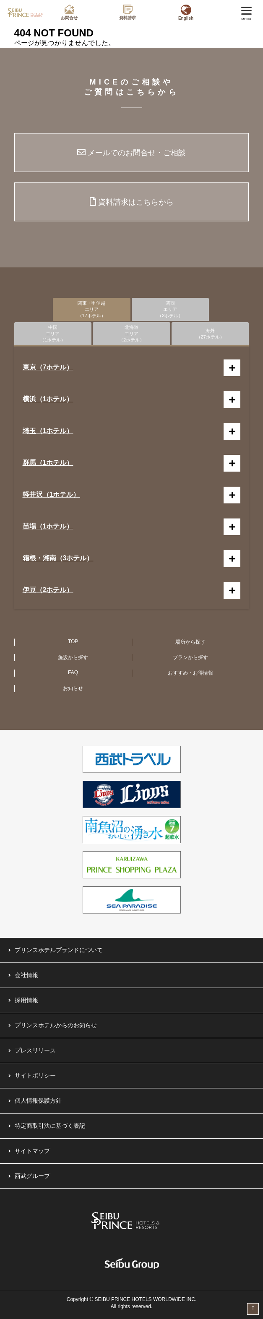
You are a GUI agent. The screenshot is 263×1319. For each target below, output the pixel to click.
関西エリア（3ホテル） (170, 309)
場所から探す (190, 642)
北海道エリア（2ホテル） (131, 333)
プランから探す (190, 657)
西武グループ (32, 1176)
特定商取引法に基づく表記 (50, 1125)
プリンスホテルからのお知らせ (56, 1025)
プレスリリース (35, 1050)
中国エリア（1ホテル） (52, 333)
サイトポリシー (35, 1075)
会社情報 (26, 975)
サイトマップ (32, 1150)
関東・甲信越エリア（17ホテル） (92, 309)
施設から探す (73, 657)
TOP (73, 641)
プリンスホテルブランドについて (59, 950)
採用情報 (26, 1000)
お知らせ (73, 688)
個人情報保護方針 (38, 1100)
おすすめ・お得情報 (190, 673)
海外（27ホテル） (210, 333)
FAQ (73, 672)
